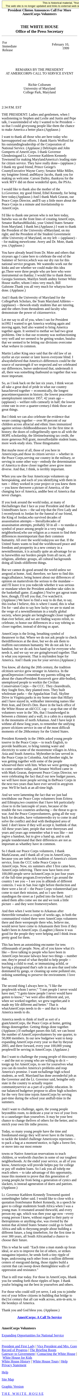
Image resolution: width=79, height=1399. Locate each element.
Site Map (8, 1379)
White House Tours (46, 1361)
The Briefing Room (43, 1350)
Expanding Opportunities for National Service (33, 1335)
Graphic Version (13, 1386)
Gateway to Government (18, 1354)
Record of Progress (15, 1350)
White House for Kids (17, 1357)
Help (64, 1361)
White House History (16, 1361)
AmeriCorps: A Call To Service (39, 1317)
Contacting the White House (56, 1354)
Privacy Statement (14, 1365)
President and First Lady (18, 1346)
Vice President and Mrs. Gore (57, 1346)
